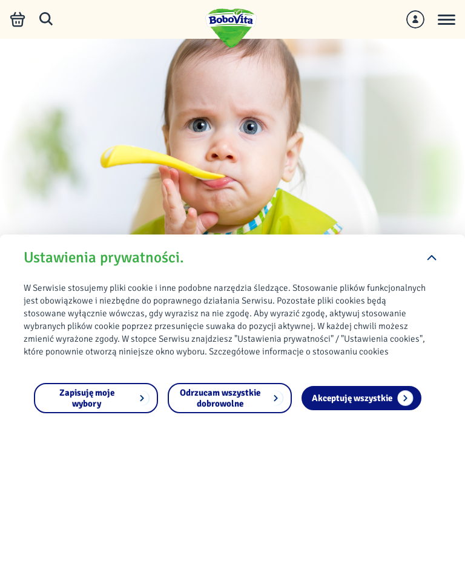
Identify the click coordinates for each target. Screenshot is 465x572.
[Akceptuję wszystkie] (361, 398)
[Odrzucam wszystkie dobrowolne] (230, 398)
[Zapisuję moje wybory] (96, 398)
